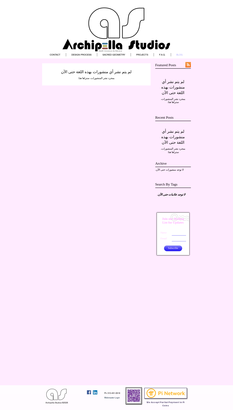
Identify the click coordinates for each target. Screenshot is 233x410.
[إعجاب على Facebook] (80, 392)
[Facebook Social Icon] (89, 392)
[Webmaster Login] (112, 397)
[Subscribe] (173, 248)
